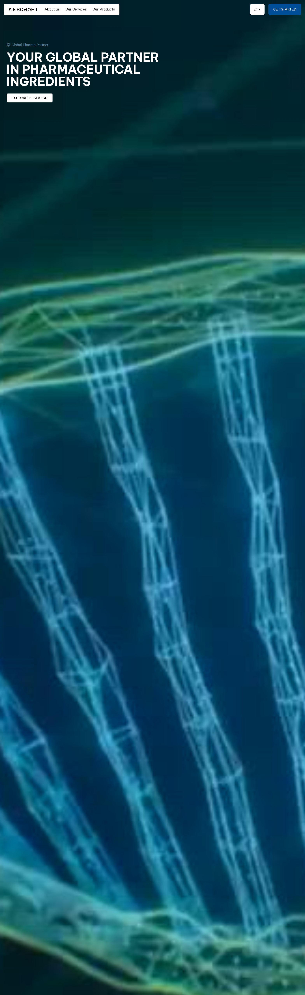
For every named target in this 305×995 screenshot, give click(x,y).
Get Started (284, 9)
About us (52, 9)
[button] (257, 9)
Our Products (104, 9)
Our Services (76, 9)
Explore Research (29, 98)
